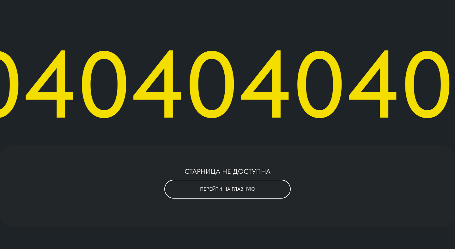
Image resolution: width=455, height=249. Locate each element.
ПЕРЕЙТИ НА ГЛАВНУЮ (227, 189)
